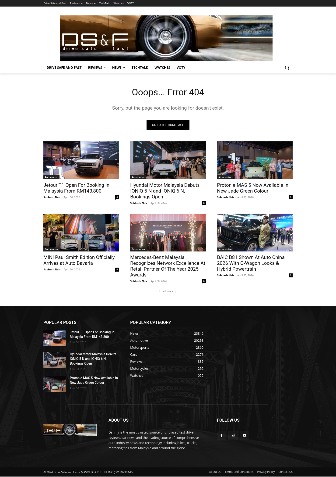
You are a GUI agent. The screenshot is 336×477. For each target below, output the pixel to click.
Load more (168, 292)
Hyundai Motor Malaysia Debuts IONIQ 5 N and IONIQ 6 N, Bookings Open (165, 191)
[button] (287, 67)
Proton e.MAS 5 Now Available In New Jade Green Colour (252, 188)
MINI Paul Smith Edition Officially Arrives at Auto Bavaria (79, 260)
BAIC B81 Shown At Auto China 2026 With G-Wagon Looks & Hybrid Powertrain (251, 263)
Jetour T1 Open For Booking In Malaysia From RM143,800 (76, 188)
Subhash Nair (52, 197)
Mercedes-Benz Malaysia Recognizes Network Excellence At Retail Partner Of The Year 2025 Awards (167, 266)
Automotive (51, 177)
